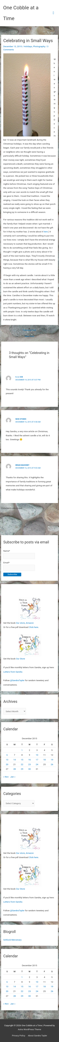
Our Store (20, 658)
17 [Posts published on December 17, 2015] (37, 759)
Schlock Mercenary (12, 939)
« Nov (6, 776)
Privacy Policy (18, 1035)
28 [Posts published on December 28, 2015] (14, 769)
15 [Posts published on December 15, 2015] (22, 759)
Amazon (30, 623)
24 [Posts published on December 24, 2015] (37, 764)
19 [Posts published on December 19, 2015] (52, 759)
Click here (33, 627)
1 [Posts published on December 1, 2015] (22, 750)
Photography (39, 46)
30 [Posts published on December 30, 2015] (29, 769)
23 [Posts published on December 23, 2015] (29, 764)
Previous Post (29, 330)
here (46, 231)
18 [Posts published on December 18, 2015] (44, 759)
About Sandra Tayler (37, 1035)
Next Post (29, 336)
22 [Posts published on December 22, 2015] (22, 764)
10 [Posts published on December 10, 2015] (37, 755)
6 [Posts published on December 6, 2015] (7, 755)
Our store (20, 623)
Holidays (28, 46)
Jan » (12, 776)
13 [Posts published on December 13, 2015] (7, 759)
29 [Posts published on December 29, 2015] (22, 769)
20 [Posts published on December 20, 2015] (7, 764)
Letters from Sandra (12, 672)
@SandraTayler (17, 680)
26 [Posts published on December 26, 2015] (52, 764)
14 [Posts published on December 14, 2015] (14, 759)
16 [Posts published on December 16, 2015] (29, 759)
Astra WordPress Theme (29, 1029)
